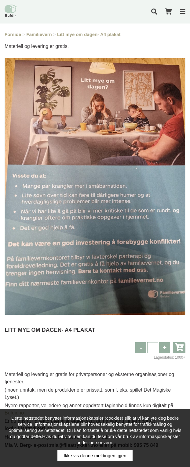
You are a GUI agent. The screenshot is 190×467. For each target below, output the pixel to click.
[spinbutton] (152, 347)
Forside (13, 34)
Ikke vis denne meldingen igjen (95, 455)
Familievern (39, 34)
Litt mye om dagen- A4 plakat (89, 34)
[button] (164, 347)
